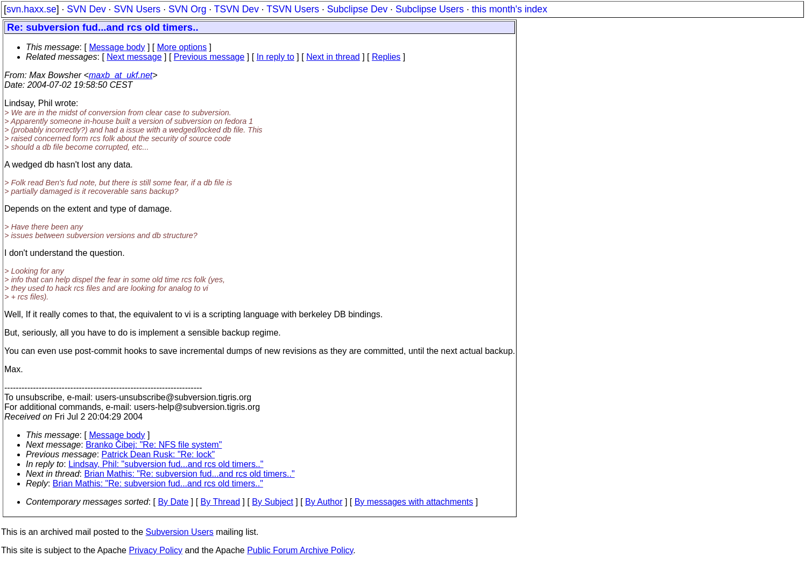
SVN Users (137, 9)
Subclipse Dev (357, 9)
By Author (323, 501)
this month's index (509, 9)
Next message (134, 56)
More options (182, 47)
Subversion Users (180, 532)
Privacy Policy (155, 550)
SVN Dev (86, 9)
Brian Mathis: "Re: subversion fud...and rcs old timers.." (189, 473)
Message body (117, 47)
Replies (386, 56)
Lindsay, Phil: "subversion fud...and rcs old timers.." (165, 464)
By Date (173, 501)
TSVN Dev (236, 9)
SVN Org (187, 9)
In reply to (275, 56)
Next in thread (333, 56)
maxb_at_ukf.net (120, 75)
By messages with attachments (414, 501)
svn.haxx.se (31, 9)
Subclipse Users (430, 9)
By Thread (221, 501)
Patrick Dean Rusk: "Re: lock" (158, 454)
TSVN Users (292, 9)
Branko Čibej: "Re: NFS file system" (154, 444)
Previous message (209, 56)
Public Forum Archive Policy (300, 550)
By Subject (272, 501)
